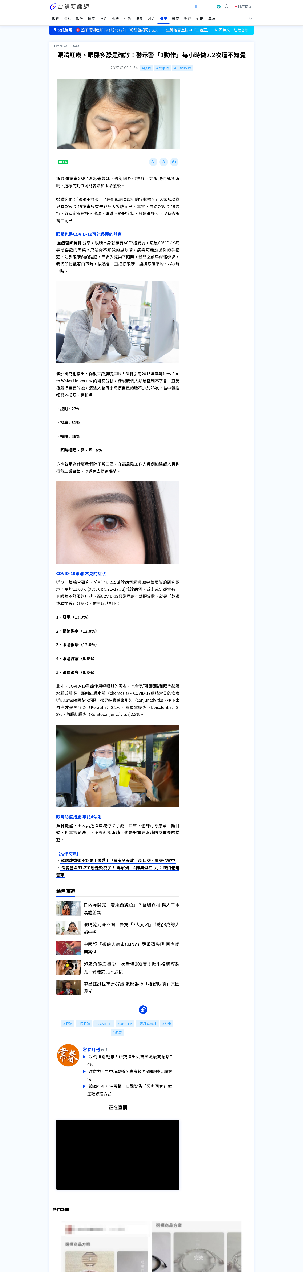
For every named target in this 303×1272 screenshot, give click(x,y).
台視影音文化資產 (62, 1215)
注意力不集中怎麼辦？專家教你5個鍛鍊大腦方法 (136, 1070)
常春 (168, 1020)
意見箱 (98, 1221)
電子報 (142, 1227)
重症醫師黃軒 (69, 239)
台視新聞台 (194, 804)
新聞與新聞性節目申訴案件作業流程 (164, 1221)
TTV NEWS (61, 41)
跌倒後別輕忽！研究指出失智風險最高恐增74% (136, 1056)
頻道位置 (56, 1221)
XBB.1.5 (126, 1020)
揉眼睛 (164, 63)
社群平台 (56, 1233)
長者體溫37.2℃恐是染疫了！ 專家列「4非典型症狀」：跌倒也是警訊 (117, 867)
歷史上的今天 (103, 1233)
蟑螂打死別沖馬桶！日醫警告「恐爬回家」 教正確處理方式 (136, 1085)
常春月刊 (98, 1046)
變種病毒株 (148, 1020)
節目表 (54, 1227)
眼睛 (147, 63)
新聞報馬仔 (101, 1227)
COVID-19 (184, 63)
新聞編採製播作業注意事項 (157, 1215)
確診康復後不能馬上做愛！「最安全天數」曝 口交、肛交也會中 (118, 857)
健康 (76, 41)
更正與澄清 (101, 1215)
